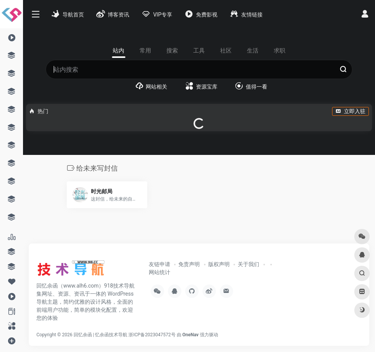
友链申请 (159, 264)
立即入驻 (350, 111)
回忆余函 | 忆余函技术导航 (101, 334)
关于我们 (248, 264)
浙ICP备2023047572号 (151, 334)
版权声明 (219, 264)
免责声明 (189, 264)
